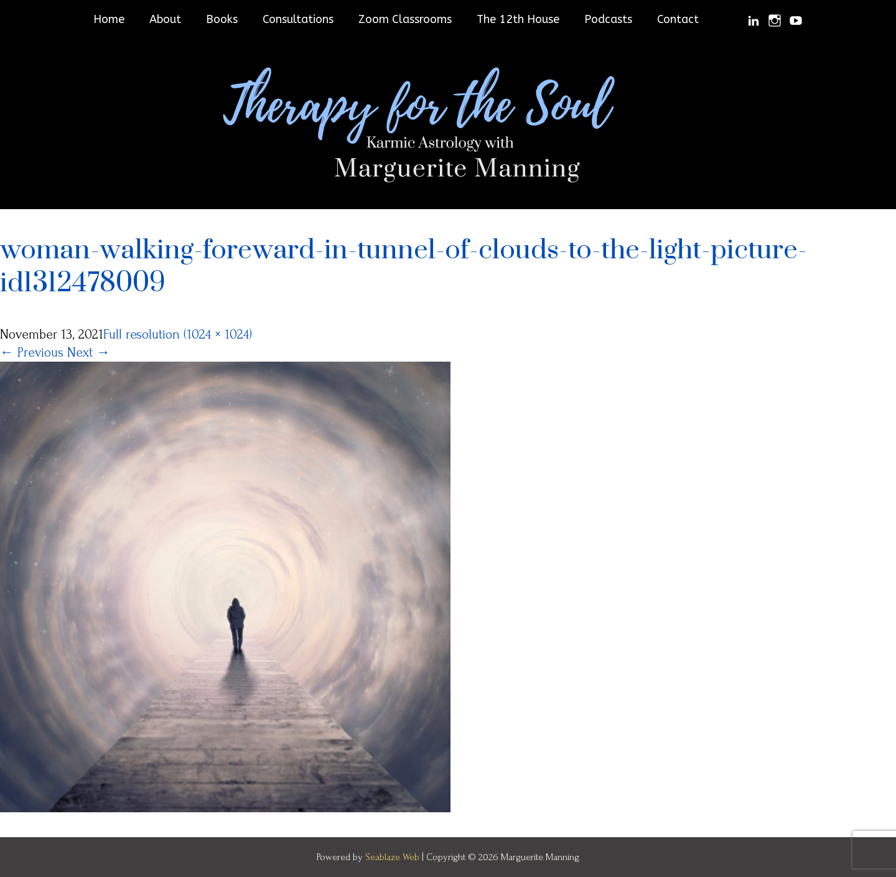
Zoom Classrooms (405, 19)
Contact (678, 19)
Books (222, 19)
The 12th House (518, 19)
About (165, 19)
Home (108, 19)
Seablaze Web (393, 857)
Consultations (298, 19)
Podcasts (608, 19)
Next (88, 352)
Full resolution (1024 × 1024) (177, 334)
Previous (31, 352)
